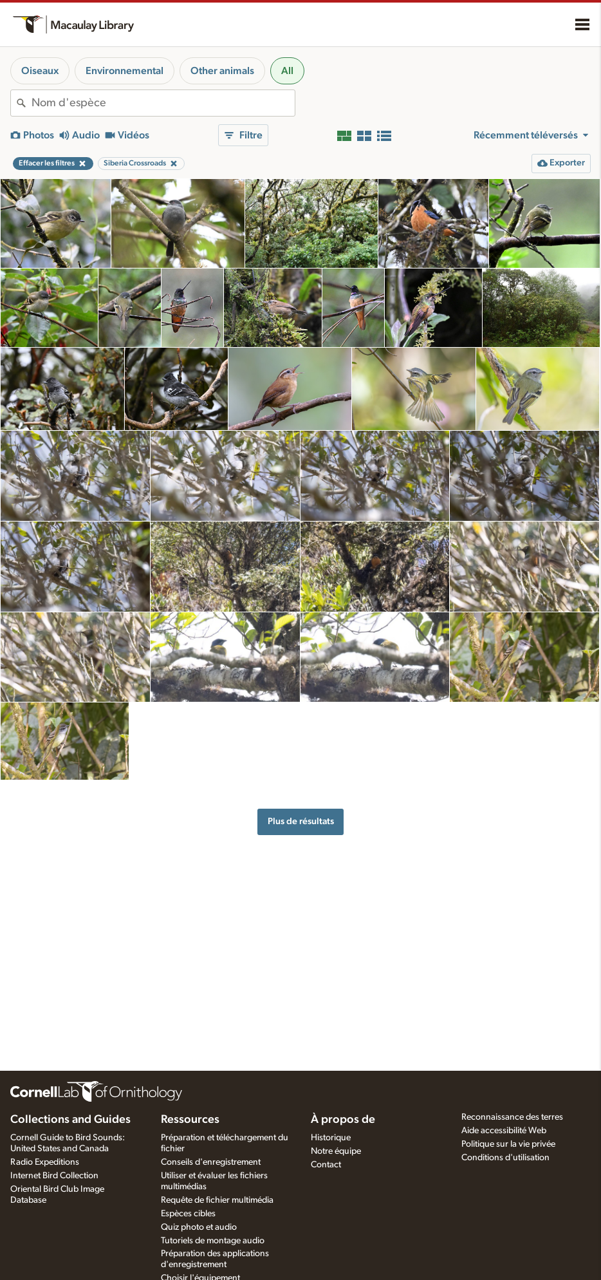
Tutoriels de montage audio (212, 1240)
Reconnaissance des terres (512, 1117)
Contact (326, 1164)
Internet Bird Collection (54, 1175)
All (287, 71)
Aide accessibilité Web (503, 1130)
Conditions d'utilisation (505, 1157)
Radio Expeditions (44, 1162)
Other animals (222, 71)
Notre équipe (336, 1151)
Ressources (190, 1119)
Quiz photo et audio (199, 1227)
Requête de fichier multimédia (217, 1200)
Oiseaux (40, 71)
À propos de (343, 1119)
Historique (331, 1137)
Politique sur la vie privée (508, 1144)
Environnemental (124, 71)
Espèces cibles (188, 1213)
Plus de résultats (301, 821)
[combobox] (163, 103)
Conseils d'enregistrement (211, 1162)
